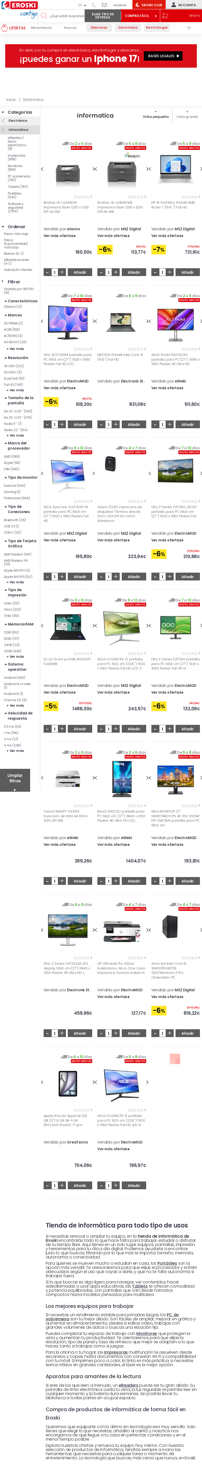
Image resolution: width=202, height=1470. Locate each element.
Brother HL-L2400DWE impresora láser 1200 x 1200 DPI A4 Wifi (120, 207)
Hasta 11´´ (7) (13, 423)
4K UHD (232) (14, 366)
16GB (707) (11, 638)
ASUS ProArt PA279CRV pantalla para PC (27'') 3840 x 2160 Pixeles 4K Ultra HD (175, 359)
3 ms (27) (11, 739)
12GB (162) (11, 632)
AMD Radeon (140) (17, 554)
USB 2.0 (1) (11, 526)
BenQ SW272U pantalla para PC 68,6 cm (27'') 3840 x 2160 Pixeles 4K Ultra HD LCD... (121, 816)
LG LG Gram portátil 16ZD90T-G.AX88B (68, 661)
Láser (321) (11, 603)
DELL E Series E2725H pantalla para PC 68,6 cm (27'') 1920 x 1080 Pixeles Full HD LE (175, 664)
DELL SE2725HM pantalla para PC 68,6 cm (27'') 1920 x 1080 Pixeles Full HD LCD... (68, 359)
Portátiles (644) (15, 195)
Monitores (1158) (15, 168)
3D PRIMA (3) (13, 323)
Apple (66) (12, 463)
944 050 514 (95, 4)
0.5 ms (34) (12, 726)
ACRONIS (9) (13, 336)
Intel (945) (11, 469)
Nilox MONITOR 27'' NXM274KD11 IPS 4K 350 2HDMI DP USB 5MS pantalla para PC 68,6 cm (175, 818)
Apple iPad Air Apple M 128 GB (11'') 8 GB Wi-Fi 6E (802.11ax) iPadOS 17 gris (65, 1120)
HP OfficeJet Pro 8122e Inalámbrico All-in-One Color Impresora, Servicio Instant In (121, 968)
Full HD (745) (13, 384)
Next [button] (94, 473)
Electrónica (17, 120)
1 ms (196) (11, 733)
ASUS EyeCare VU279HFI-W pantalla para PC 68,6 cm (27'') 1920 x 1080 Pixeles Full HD (66, 514)
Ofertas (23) (13, 306)
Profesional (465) (17, 498)
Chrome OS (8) (15, 700)
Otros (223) (12, 609)
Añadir (80, 272)
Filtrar (14, 282)
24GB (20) (11, 645)
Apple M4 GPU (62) (18, 576)
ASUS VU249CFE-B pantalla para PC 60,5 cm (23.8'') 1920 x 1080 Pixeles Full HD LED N (121, 1120)
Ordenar (16, 226)
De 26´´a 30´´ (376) (18, 417)
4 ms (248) (12, 745)
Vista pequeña (156, 116)
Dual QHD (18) (14, 378)
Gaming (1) (12, 492)
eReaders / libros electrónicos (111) (17, 143)
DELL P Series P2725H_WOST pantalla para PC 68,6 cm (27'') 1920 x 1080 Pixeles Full (174, 512)
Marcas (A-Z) (14, 253)
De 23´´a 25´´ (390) (18, 411)
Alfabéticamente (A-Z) (16, 262)
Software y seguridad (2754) (16, 207)
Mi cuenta (182, 4)
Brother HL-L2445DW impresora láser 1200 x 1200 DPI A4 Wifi (66, 207)
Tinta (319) (11, 615)
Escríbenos (106, 4)
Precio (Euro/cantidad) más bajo (16, 244)
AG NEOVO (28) (15, 342)
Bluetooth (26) (15, 520)
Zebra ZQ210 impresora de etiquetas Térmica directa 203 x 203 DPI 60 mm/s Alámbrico (119, 514)
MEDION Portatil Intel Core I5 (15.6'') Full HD (120, 357)
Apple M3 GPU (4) (17, 570)
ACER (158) (12, 329)
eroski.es (120, 5)
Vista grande (187, 116)
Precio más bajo (16, 234)
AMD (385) (12, 456)
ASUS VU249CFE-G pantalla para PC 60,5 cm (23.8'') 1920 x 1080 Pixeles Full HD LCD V (121, 664)
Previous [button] (42, 169)
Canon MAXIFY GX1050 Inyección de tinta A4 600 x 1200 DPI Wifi (66, 816)
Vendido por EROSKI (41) (18, 291)
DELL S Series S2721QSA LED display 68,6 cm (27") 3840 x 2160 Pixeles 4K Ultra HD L (67, 968)
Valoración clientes (18, 269)
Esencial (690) (14, 485)
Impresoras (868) (16, 157)
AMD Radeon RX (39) (16, 562)
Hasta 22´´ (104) (16, 430)
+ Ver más (15, 348)
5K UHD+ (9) (13, 372)
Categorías (20, 112)
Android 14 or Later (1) (17, 686)
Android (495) (14, 677)
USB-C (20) (12, 532)
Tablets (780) (18, 186)
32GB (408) (12, 651)
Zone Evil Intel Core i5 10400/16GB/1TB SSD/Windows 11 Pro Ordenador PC (168, 970)
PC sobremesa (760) (19, 178)
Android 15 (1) (13, 694)
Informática (18, 129)
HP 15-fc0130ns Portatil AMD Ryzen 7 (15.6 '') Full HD (173, 204)
